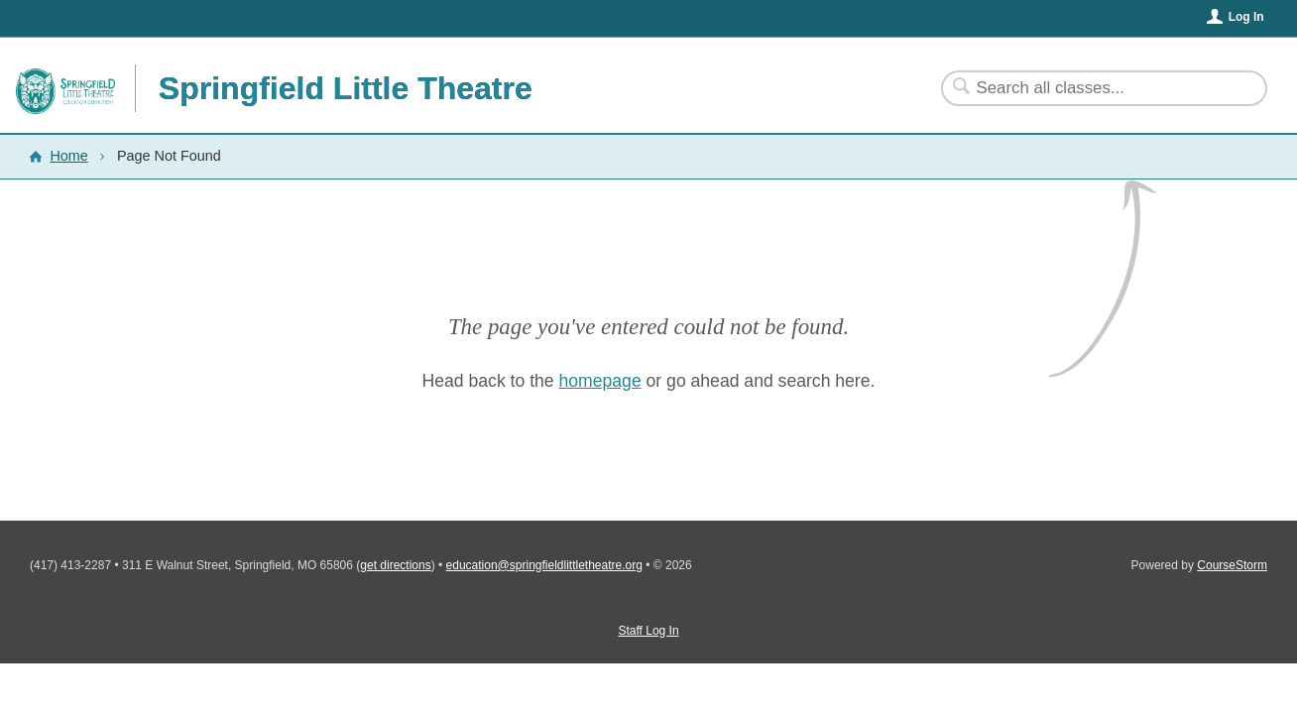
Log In (1246, 17)
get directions (395, 565)
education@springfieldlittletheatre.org (544, 565)
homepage (600, 381)
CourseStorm (1232, 565)
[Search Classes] (1092, 88)
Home (68, 156)
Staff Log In (648, 631)
